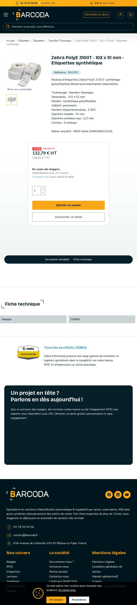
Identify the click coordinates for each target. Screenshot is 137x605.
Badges (11, 562)
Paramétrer (79, 599)
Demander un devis (96, 14)
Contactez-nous (59, 567)
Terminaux (12, 581)
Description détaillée (57, 259)
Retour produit (58, 572)
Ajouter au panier (68, 205)
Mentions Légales (103, 562)
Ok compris (56, 599)
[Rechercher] (68, 26)
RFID (9, 567)
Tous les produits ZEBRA (65, 347)
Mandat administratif (105, 576)
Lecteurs (11, 576)
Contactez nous (41, 177)
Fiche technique (83, 259)
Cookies (97, 581)
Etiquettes (13, 572)
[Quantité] (36, 190)
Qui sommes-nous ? (61, 562)
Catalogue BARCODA (63, 581)
